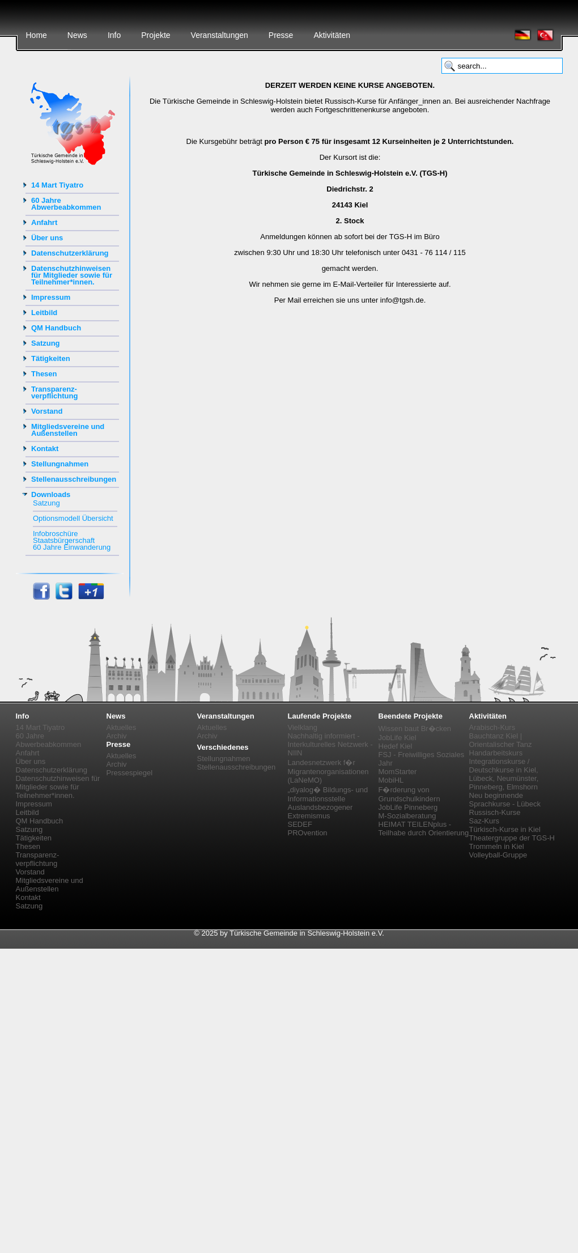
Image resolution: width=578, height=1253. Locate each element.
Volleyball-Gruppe (498, 855)
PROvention (308, 833)
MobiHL (391, 780)
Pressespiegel (130, 772)
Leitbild (44, 312)
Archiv (117, 736)
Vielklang (303, 727)
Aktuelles (122, 727)
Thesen (44, 373)
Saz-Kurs (484, 821)
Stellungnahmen (59, 464)
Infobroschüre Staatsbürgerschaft (64, 537)
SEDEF (300, 824)
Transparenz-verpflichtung (54, 392)
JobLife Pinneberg (408, 807)
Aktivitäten (331, 35)
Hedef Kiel (396, 746)
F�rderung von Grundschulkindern (409, 794)
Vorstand (46, 411)
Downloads (50, 494)
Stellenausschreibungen (73, 479)
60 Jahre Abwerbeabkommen (66, 203)
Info (114, 35)
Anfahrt (44, 222)
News (77, 35)
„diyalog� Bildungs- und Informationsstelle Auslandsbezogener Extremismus (328, 802)
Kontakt (44, 448)
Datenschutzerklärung (70, 253)
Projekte (155, 35)
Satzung (45, 343)
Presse (281, 35)
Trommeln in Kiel (496, 846)
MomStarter (398, 771)
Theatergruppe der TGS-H (512, 838)
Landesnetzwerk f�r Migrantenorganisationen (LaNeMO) (328, 771)
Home (36, 35)
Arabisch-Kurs (492, 727)
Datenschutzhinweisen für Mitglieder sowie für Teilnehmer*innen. (71, 275)
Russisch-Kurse (495, 812)
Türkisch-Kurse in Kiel (505, 829)
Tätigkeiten (50, 358)
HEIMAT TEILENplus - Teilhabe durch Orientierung (424, 828)
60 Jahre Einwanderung (71, 547)
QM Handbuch (56, 328)
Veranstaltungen (219, 35)
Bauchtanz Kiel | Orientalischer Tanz (500, 740)
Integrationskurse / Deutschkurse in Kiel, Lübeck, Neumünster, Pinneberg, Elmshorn (504, 774)
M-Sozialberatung (407, 816)
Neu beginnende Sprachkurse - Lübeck (505, 799)
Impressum (50, 297)
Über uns (47, 237)
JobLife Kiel (397, 737)
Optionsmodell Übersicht (73, 518)
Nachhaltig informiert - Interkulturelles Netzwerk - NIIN (330, 744)
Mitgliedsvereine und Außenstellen (67, 430)
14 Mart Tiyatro (57, 185)
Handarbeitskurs (496, 753)
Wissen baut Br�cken (415, 728)
